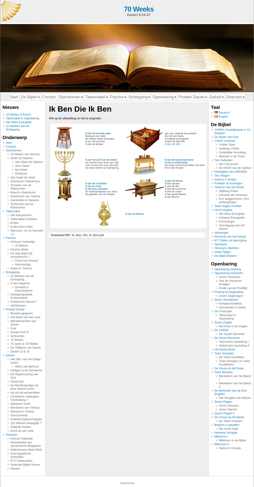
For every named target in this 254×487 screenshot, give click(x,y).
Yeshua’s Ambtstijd (22, 241)
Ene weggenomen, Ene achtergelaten (234, 200)
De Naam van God (226, 137)
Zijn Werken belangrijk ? (26, 423)
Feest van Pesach (26, 260)
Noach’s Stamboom (23, 192)
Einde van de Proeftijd (233, 288)
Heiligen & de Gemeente (26, 370)
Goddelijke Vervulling (232, 152)
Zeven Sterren (228, 409)
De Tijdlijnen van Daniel (25, 347)
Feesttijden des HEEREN (230, 171)
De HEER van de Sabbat (235, 168)
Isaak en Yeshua (21, 268)
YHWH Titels (227, 144)
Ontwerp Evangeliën (232, 217)
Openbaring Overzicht (228, 273)
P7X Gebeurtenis (21, 460)
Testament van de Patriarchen (21, 205)
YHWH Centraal (224, 140)
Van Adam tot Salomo (29, 162)
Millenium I (221, 436)
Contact (11, 146)
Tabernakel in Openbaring (22, 118)
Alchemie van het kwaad (230, 236)
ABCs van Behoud (27, 366)
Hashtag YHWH (229, 148)
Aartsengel (221, 232)
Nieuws (15, 468)
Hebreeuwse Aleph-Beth (26, 449)
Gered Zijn (17, 381)
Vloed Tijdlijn (222, 252)
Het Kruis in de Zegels (233, 326)
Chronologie (226, 221)
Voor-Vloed (22, 165)
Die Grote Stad (228, 428)
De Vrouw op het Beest (229, 417)
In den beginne (20, 283)
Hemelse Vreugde (225, 432)
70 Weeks (139, 9)
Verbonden (17, 336)
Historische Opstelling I (234, 341)
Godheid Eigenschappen (26, 419)
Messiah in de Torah (232, 156)
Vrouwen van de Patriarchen (20, 186)
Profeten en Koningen (228, 183)
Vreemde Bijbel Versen (25, 464)
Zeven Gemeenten (226, 299)
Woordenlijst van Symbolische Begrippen (25, 444)
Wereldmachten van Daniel (23, 322)
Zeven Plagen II (224, 413)
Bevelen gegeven (21, 313)
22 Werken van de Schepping (17, 127)
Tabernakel (13, 211)
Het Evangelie (223, 210)
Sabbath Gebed (20, 427)
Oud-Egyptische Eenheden (20, 455)
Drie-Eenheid (18, 415)
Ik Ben (14, 223)
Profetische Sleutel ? (23, 301)
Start (9, 142)
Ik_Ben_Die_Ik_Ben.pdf (88, 235)
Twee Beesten (223, 372)
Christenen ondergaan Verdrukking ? (24, 398)
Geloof (10, 355)
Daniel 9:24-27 (19, 332)
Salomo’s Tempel (225, 179)
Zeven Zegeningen (231, 295)
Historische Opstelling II (234, 345)
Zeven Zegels (223, 322)
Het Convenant (228, 164)
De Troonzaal (223, 311)
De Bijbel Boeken (225, 255)
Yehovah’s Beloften (226, 248)
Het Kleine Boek (224, 349)
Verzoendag (22, 264)
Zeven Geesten (229, 405)
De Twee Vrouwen (230, 421)
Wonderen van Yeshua (25, 407)
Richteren (21, 173)
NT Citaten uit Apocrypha (230, 240)
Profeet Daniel (15, 309)
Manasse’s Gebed (22, 411)
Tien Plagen (222, 175)
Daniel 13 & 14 (19, 351)
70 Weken (21, 245)
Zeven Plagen (223, 401)
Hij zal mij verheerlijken (25, 392)
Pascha (11, 238)
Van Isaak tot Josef (22, 177)
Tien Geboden (223, 160)
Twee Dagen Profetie (228, 206)
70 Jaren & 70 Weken (24, 343)
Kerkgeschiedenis (230, 303)
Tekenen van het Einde (229, 187)
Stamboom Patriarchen (25, 181)
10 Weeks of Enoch (18, 114)
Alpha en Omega (230, 448)
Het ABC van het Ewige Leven (25, 360)
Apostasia (220, 244)
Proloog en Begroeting (228, 292)
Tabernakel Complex (23, 219)
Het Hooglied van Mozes (234, 398)
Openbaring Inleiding (227, 269)
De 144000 (221, 330)
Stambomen (14, 150)
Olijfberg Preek (228, 191)
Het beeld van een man (25, 317)
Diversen (11, 434)
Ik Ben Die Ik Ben (21, 226)
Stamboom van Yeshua (25, 196)
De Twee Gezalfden (231, 357)
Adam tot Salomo (21, 158)
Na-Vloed (21, 169)
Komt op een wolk (22, 430)
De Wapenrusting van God (24, 375)
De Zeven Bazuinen (227, 338)
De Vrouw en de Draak (229, 368)
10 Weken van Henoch (25, 154)
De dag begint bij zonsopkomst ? (21, 255)
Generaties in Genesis (24, 200)
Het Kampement (20, 215)
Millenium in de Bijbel (232, 440)
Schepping (13, 272)
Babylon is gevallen (226, 425)
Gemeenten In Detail (232, 307)
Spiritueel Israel (20, 403)
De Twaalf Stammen (232, 334)
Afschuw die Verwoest (233, 195)
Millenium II (221, 444)
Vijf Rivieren (18, 305)
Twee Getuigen (224, 353)
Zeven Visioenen (229, 277)
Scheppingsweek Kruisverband (21, 296)
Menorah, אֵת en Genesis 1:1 (26, 232)
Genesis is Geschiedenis (24, 288)
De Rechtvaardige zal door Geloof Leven (24, 387)
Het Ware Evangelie (19, 122)
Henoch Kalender (21, 438)
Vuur (13, 328)
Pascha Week (19, 249)
